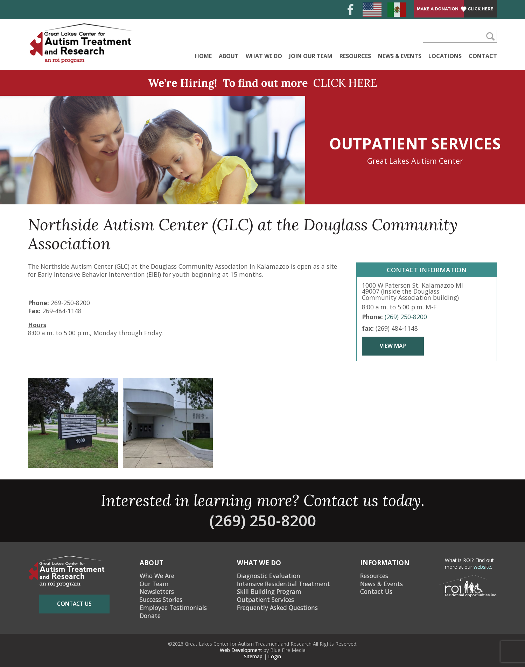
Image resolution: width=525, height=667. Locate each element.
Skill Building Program (269, 591)
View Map (393, 346)
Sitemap (253, 656)
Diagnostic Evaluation (268, 575)
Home (203, 56)
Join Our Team (310, 56)
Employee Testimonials (173, 607)
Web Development (241, 650)
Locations (445, 56)
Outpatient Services (265, 599)
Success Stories (161, 599)
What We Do (264, 56)
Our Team (154, 584)
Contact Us (376, 591)
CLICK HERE (345, 83)
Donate (150, 615)
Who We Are (157, 575)
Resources (355, 56)
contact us (74, 604)
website (482, 566)
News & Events (399, 56)
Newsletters (157, 591)
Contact (483, 56)
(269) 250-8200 (406, 317)
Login (274, 656)
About (229, 56)
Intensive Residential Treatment (283, 584)
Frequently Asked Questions (277, 607)
